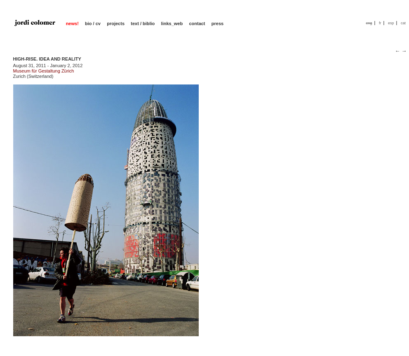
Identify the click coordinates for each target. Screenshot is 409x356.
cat (403, 23)
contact (197, 23)
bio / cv (93, 23)
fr (380, 23)
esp (391, 23)
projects (116, 23)
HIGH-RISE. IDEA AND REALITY (47, 58)
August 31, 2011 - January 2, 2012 (48, 65)
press (217, 23)
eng (369, 23)
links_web (172, 23)
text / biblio (143, 23)
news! (72, 23)
